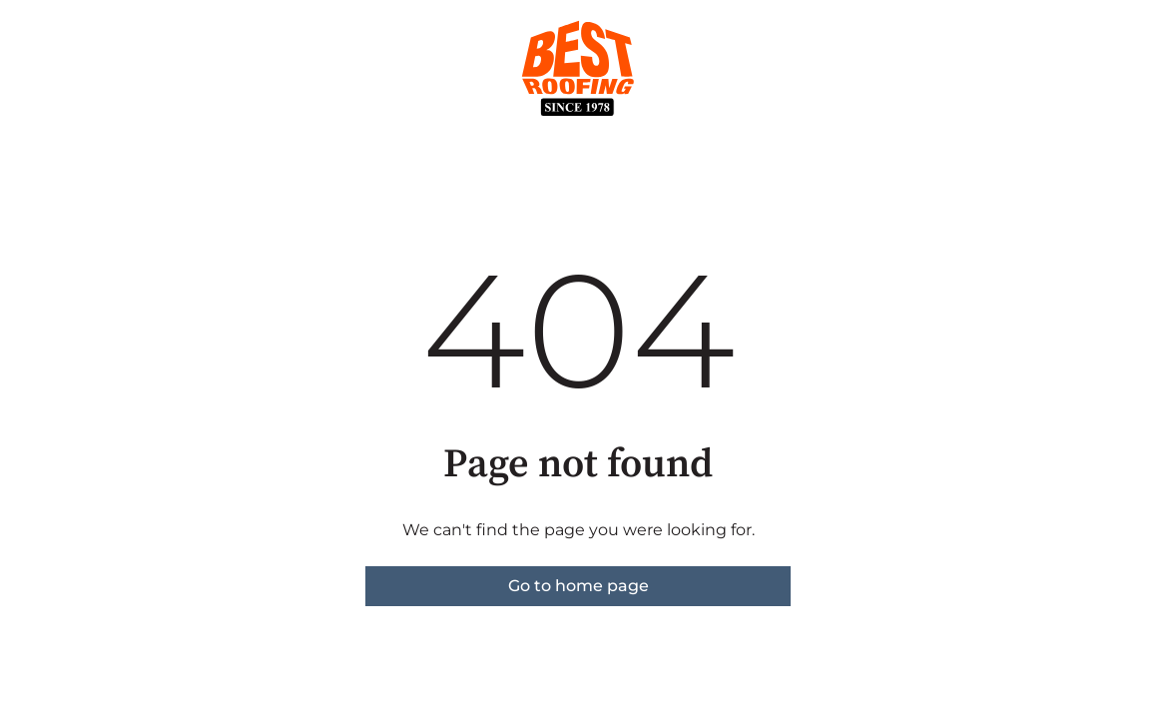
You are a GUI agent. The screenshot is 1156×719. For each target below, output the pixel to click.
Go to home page (578, 585)
